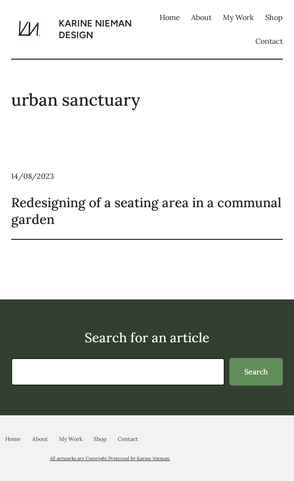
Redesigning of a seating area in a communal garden (146, 211)
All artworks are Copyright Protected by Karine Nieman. (110, 458)
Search (256, 371)
